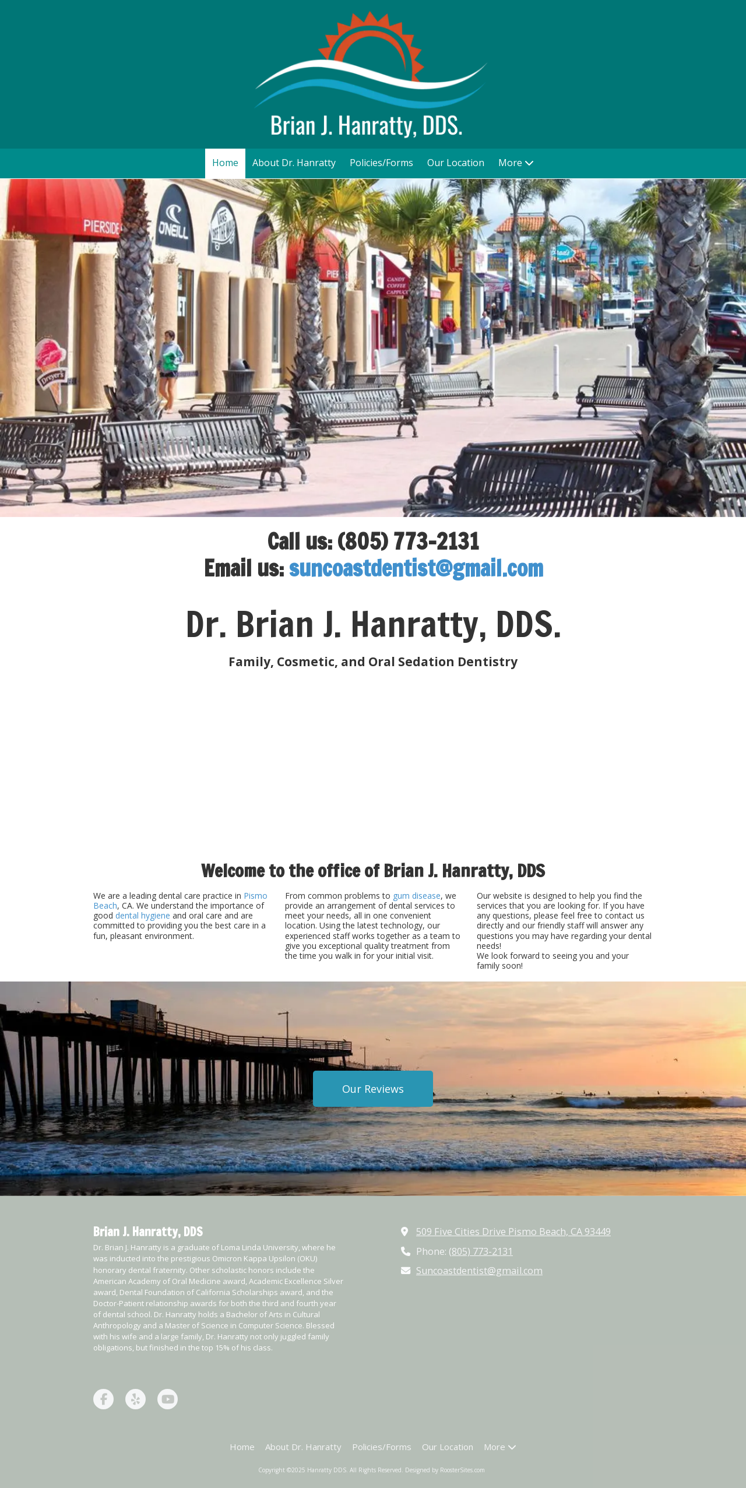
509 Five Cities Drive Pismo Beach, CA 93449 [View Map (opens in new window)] (513, 1231)
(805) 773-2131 (481, 1251)
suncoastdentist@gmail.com (416, 568)
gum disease (417, 895)
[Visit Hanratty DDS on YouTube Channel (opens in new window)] (167, 1399)
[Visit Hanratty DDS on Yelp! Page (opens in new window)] (135, 1399)
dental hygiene (142, 915)
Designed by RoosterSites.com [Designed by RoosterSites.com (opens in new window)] (445, 1470)
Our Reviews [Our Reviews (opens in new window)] (373, 1089)
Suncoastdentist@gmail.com (479, 1270)
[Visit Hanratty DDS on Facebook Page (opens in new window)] (103, 1399)
